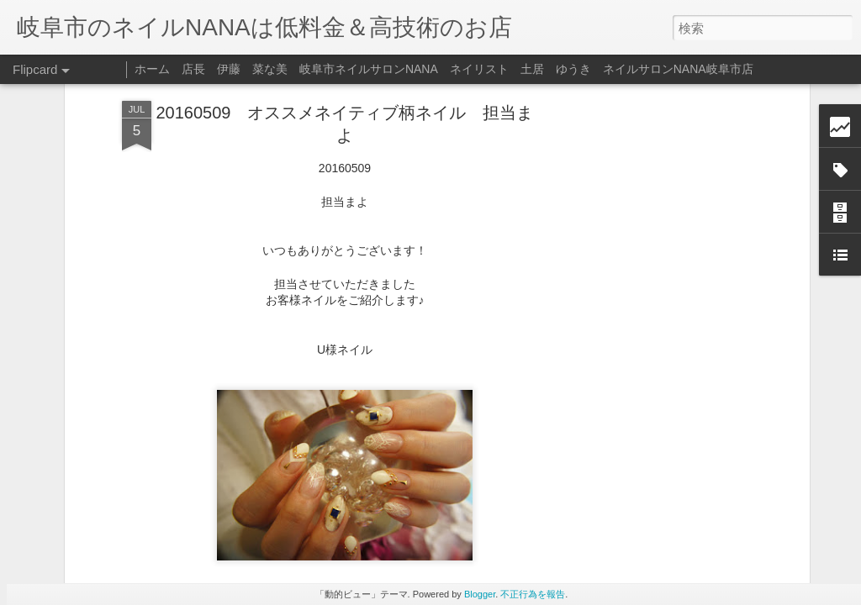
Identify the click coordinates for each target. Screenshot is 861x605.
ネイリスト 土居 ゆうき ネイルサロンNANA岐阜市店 (601, 69)
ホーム (152, 69)
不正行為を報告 (532, 594)
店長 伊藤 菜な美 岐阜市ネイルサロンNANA (310, 69)
